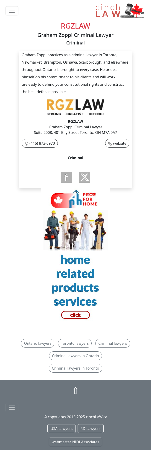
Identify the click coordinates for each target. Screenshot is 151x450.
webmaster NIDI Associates (75, 441)
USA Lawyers (61, 428)
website (119, 143)
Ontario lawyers (37, 343)
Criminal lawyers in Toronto (75, 368)
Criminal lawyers (112, 343)
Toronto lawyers (75, 343)
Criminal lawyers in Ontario (75, 355)
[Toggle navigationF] (12, 407)
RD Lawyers (91, 428)
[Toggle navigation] (12, 10)
